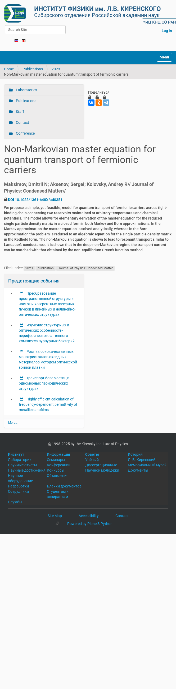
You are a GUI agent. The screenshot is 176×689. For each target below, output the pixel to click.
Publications (32, 69)
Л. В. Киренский (141, 460)
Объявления (58, 475)
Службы (15, 502)
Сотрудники (18, 491)
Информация (58, 454)
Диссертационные (101, 465)
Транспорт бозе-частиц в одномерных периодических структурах (44, 383)
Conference (25, 133)
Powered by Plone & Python (89, 524)
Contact (22, 122)
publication (46, 268)
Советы (92, 454)
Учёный (92, 460)
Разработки (18, 486)
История (135, 454)
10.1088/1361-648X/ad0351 (35, 200)
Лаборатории (19, 460)
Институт (16, 454)
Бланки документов (64, 486)
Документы (138, 470)
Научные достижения (27, 470)
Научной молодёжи (102, 470)
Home (9, 69)
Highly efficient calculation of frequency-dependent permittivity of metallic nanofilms (48, 404)
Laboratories (26, 90)
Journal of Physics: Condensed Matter (85, 268)
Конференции (58, 465)
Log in (167, 31)
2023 (56, 69)
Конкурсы (55, 470)
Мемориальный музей (147, 465)
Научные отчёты (22, 465)
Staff (19, 111)
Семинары (56, 460)
